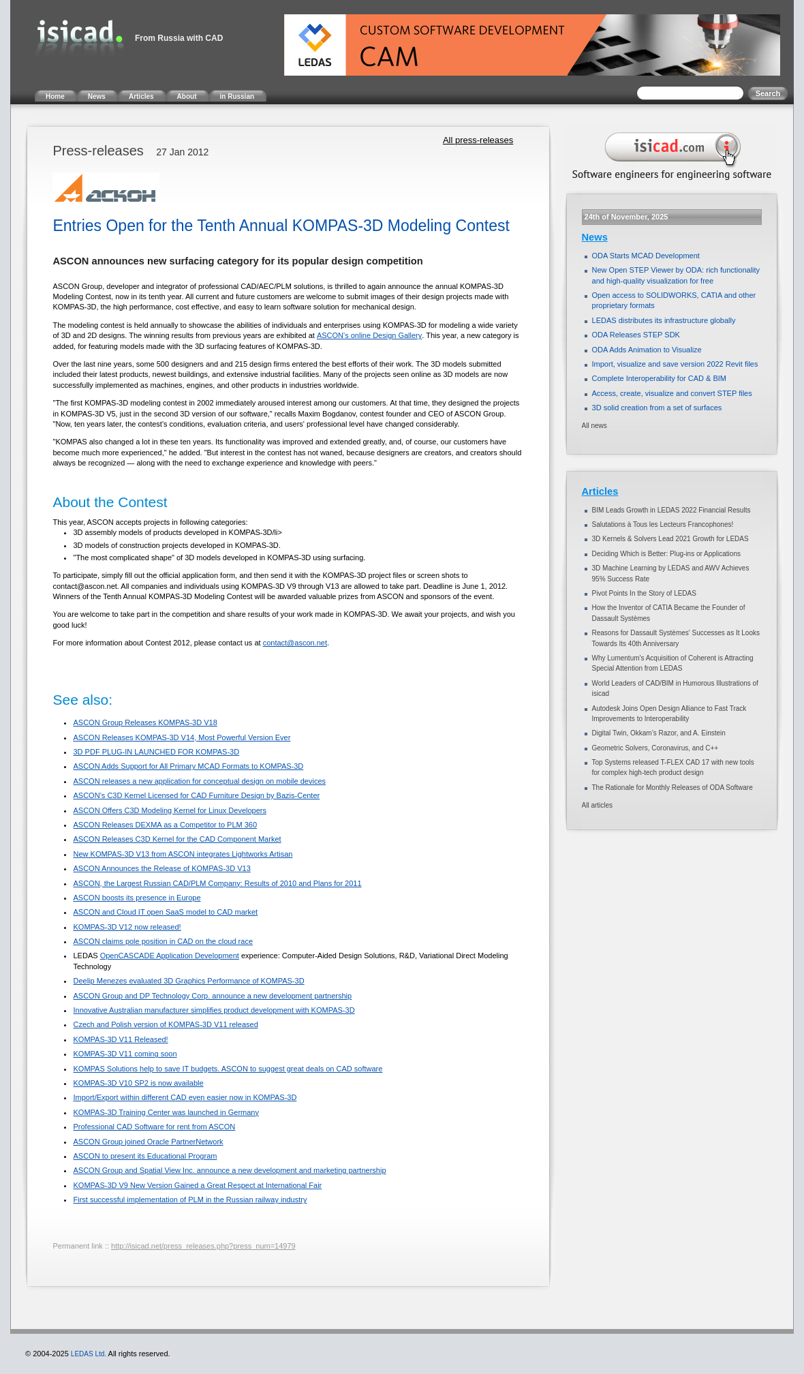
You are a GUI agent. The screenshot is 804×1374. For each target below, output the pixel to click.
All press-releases (478, 140)
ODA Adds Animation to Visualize (647, 350)
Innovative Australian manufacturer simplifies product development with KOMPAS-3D (213, 1010)
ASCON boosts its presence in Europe (136, 898)
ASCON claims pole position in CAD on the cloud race (163, 941)
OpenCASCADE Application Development (169, 955)
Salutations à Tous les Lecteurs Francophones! (663, 524)
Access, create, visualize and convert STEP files (672, 393)
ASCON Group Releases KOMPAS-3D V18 (145, 722)
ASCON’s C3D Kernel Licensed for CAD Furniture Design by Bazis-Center (196, 795)
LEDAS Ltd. (88, 1354)
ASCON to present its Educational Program (145, 1156)
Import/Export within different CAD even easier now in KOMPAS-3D (184, 1097)
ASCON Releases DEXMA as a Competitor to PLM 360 (165, 825)
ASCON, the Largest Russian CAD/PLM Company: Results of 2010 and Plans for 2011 (217, 883)
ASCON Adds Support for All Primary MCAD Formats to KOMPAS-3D (188, 766)
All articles (597, 805)
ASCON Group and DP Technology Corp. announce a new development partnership (212, 996)
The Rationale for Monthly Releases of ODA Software (672, 787)
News (595, 237)
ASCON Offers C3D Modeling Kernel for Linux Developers (169, 810)
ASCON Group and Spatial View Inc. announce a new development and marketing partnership (229, 1170)
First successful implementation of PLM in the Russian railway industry (190, 1199)
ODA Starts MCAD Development (646, 255)
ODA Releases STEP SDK (636, 335)
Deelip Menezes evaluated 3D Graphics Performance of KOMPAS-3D (188, 981)
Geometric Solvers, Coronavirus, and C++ (655, 748)
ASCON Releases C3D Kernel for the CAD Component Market (177, 839)
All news (594, 425)
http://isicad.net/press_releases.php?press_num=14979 (203, 1246)
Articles (600, 491)
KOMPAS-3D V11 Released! (120, 1039)
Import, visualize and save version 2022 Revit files (675, 364)
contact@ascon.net (295, 643)
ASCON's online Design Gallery (369, 335)
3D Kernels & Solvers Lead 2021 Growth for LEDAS (670, 539)
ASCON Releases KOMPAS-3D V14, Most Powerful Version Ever (181, 737)
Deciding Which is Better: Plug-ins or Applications (666, 554)
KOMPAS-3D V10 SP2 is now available (138, 1083)
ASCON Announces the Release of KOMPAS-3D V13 (161, 868)
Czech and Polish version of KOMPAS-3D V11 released (165, 1024)
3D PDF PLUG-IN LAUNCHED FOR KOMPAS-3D (156, 752)
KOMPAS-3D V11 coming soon (124, 1054)
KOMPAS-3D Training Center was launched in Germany (165, 1112)
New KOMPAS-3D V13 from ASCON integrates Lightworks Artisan (182, 854)
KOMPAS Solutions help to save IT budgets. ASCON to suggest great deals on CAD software (227, 1069)
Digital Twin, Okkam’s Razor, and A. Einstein (659, 733)
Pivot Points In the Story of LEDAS (644, 593)
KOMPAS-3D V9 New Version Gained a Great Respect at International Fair (197, 1185)
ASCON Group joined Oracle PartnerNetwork (148, 1142)
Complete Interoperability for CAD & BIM (659, 378)
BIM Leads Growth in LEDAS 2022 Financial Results (671, 510)
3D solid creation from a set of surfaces (657, 407)
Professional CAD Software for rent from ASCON (154, 1127)
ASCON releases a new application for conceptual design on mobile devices (199, 781)
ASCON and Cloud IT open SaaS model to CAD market (165, 912)
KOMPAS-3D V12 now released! (127, 927)
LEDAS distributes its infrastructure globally (664, 320)
